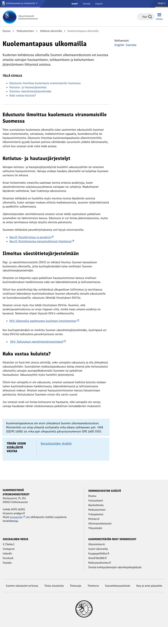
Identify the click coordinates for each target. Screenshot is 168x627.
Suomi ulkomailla (98, 548)
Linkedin (7, 553)
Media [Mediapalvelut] (161, 3)
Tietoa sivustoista (54, 585)
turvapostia (17, 517)
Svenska (86, 3)
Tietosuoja (75, 585)
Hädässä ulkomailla (50, 31)
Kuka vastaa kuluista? (22, 95)
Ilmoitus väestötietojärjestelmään (30, 91)
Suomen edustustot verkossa (22, 585)
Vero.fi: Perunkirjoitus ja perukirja (31, 237)
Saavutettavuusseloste (117, 585)
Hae (150, 16)
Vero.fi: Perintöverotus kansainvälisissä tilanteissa (41, 241)
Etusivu (7, 31)
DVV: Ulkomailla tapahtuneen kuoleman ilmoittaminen (44, 321)
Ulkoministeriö (96, 544)
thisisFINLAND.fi (97, 558)
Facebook (8, 558)
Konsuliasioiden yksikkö (56, 443)
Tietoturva (93, 585)
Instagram (9, 548)
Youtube (7, 562)
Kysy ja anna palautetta (149, 585)
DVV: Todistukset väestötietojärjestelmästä (38, 341)
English (99, 3)
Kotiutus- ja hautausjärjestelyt (28, 87)
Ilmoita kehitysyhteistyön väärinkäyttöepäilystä (114, 567)
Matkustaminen (25, 31)
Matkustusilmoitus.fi (99, 562)
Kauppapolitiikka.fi (98, 553)
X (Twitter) (8, 544)
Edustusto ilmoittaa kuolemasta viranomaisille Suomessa (45, 83)
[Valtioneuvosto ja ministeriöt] (20, 4)
